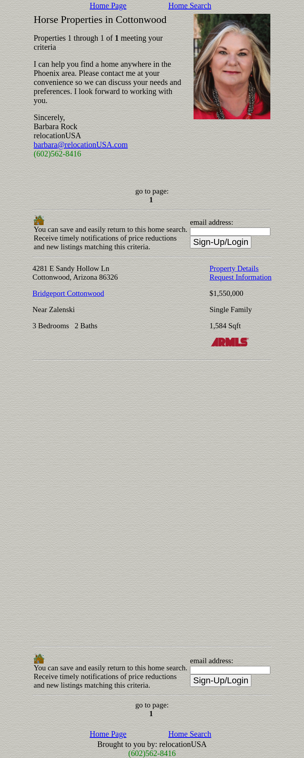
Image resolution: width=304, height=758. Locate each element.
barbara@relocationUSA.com (81, 144)
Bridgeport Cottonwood (68, 293)
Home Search (189, 5)
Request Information (240, 277)
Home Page (108, 5)
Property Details (233, 268)
